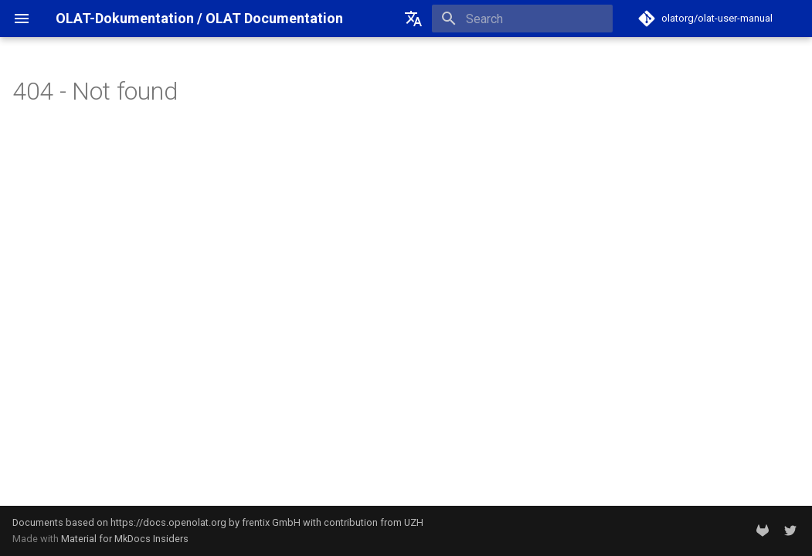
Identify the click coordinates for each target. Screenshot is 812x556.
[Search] (522, 18)
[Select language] (413, 18)
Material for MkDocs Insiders (125, 538)
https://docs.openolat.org (168, 522)
